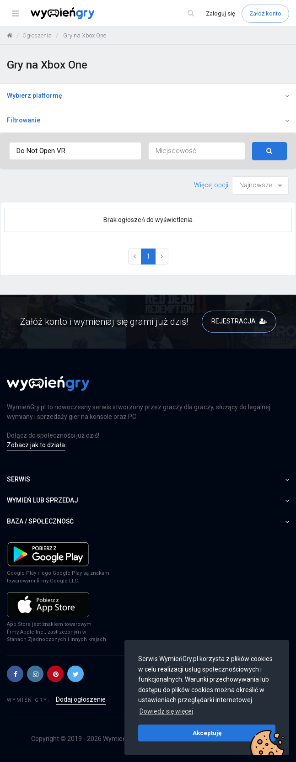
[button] (15, 674)
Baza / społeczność (148, 521)
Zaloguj (220, 13)
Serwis (148, 479)
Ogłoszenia (37, 35)
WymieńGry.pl (122, 738)
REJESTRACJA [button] (239, 321)
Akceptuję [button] (207, 732)
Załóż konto (265, 13)
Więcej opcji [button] (211, 185)
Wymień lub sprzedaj (148, 500)
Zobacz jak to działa (36, 445)
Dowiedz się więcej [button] (166, 711)
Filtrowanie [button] (148, 120)
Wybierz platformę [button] (148, 95)
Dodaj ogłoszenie (81, 699)
